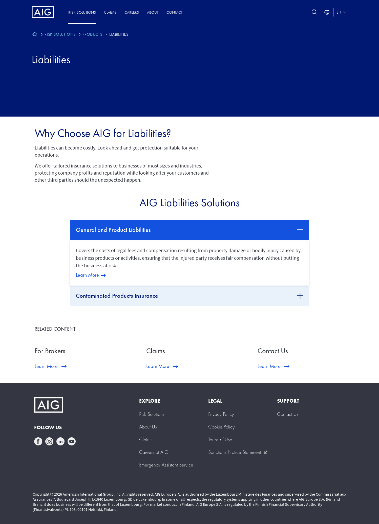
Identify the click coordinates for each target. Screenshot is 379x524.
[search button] (314, 12)
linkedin (60, 441)
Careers (131, 12)
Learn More (87, 275)
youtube (72, 441)
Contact (174, 12)
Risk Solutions (82, 12)
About (152, 12)
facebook (38, 441)
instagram (49, 441)
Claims (110, 12)
